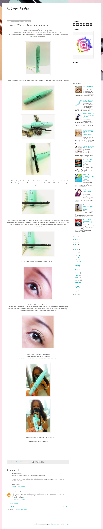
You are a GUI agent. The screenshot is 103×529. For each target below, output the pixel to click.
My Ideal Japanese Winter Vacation (88, 100)
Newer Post (10, 507)
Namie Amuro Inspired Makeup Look (87, 191)
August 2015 (78, 269)
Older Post (65, 507)
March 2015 (78, 282)
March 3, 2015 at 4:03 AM (18, 486)
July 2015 (77, 273)
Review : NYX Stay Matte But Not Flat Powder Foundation (88, 221)
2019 (76, 242)
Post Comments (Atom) (20, 510)
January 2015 (78, 290)
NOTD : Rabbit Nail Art (88, 87)
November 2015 (77, 258)
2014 (76, 294)
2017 (76, 247)
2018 (76, 244)
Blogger (67, 524)
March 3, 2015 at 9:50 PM (18, 500)
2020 (76, 240)
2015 (76, 252)
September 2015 (78, 266)
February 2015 (77, 287)
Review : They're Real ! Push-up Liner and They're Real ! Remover (88, 116)
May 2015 (77, 278)
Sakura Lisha (17, 8)
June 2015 (77, 275)
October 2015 (78, 261)
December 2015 (77, 254)
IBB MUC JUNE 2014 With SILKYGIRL (88, 147)
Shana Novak (54, 524)
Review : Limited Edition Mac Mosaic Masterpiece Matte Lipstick (88, 207)
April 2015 (77, 280)
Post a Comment (13, 503)
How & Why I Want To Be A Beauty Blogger (88, 161)
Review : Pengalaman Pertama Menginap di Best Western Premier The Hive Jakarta (88, 133)
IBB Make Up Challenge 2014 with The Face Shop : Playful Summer (88, 177)
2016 (76, 249)
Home (38, 507)
